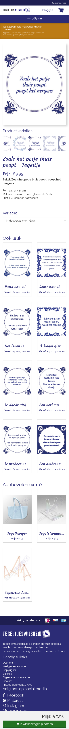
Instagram (13, 705)
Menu (34, 19)
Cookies (7, 681)
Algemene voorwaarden (17, 677)
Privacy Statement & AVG (17, 684)
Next (64, 143)
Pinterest (13, 700)
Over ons (8, 662)
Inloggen (47, 10)
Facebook (13, 695)
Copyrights (9, 670)
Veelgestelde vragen (15, 666)
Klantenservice (58, 3)
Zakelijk (7, 673)
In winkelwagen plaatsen (34, 724)
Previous (5, 143)
